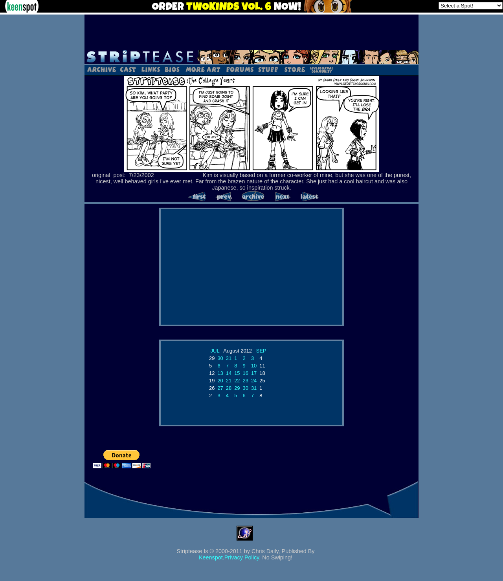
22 (237, 381)
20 (220, 381)
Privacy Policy (241, 557)
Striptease (251, 57)
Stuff (268, 69)
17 (254, 373)
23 (245, 381)
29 (237, 388)
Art (202, 69)
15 (237, 373)
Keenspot (211, 557)
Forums (240, 69)
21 (228, 381)
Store (294, 69)
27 (220, 388)
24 (254, 381)
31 (228, 358)
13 (220, 373)
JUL (215, 351)
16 (245, 373)
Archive (101, 69)
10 (254, 366)
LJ (321, 69)
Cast (128, 69)
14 (228, 373)
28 (228, 388)
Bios (172, 69)
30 (220, 358)
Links (150, 69)
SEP (261, 351)
